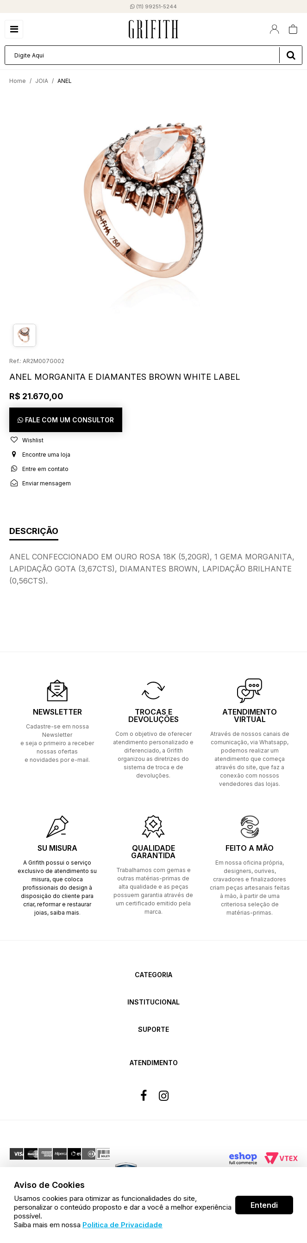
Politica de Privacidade (122, 1224)
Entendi (264, 1205)
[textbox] (153, 55)
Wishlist (26, 440)
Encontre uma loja (39, 454)
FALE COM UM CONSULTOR (66, 420)
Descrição (33, 531)
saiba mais (64, 912)
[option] (153, 205)
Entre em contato (39, 468)
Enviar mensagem (40, 483)
